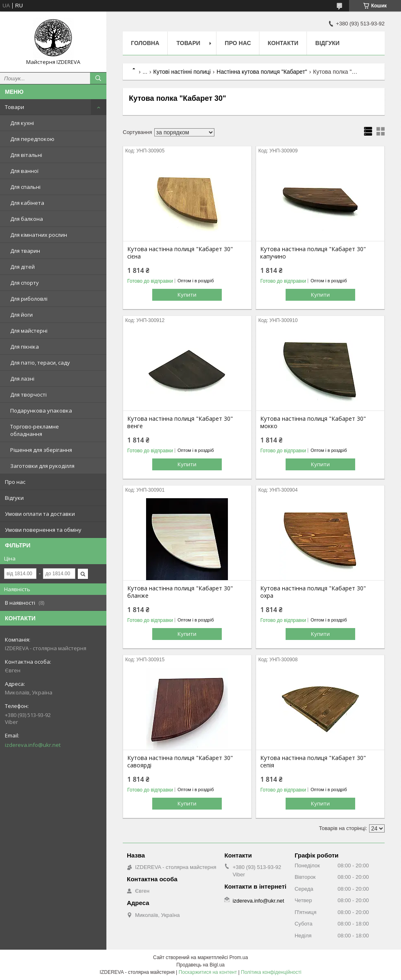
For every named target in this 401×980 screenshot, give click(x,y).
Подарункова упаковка (41, 410)
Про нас (15, 481)
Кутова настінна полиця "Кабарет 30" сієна (180, 252)
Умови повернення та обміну (43, 529)
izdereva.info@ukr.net (33, 745)
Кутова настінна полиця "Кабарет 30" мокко (313, 422)
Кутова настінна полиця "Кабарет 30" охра (313, 592)
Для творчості (28, 394)
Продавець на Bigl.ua (200, 965)
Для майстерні (28, 330)
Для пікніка (24, 346)
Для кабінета (27, 202)
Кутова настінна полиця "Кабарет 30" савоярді (180, 761)
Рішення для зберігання (41, 450)
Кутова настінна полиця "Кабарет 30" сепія (313, 761)
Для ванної (24, 171)
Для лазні (22, 378)
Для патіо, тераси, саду (40, 362)
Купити (187, 294)
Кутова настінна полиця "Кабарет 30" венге (180, 422)
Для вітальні (26, 155)
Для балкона (26, 218)
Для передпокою (32, 139)
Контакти (283, 43)
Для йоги (21, 314)
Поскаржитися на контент (208, 972)
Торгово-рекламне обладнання (34, 430)
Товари (14, 107)
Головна (145, 43)
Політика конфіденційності (271, 972)
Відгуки (14, 497)
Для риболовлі (28, 298)
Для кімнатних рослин (38, 234)
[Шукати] (98, 78)
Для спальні (25, 187)
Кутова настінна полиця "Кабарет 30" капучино (313, 252)
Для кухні (22, 123)
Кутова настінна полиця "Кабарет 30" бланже (180, 592)
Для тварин (25, 250)
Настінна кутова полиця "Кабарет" (261, 71)
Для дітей (22, 266)
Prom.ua (239, 957)
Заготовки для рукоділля (42, 466)
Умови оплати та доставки (40, 513)
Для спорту (24, 282)
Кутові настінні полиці (182, 71)
